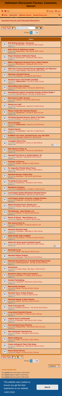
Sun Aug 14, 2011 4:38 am (30, 339)
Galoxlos (19, 100)
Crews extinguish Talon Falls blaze (22, 344)
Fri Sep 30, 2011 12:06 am (33, 314)
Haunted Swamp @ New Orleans (21, 299)
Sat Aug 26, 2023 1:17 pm (34, 64)
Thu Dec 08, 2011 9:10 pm (30, 288)
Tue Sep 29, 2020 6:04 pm (36, 88)
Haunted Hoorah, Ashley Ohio (20, 174)
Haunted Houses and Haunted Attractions (20, 21)
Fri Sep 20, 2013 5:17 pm (33, 225)
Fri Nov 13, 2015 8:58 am (34, 143)
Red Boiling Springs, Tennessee (21, 43)
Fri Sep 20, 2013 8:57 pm (31, 213)
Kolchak (18, 206)
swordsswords (20, 106)
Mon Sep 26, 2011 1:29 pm (33, 320)
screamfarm (20, 231)
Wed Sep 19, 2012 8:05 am (33, 257)
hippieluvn (19, 219)
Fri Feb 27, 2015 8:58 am (34, 170)
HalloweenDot (21, 81)
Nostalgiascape (21, 189)
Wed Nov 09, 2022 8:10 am (36, 70)
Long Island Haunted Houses (20, 312)
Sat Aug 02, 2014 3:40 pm (34, 182)
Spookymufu (20, 182)
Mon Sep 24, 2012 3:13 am (30, 251)
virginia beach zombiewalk (19, 319)
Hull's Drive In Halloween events (21, 49)
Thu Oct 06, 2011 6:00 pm (39, 307)
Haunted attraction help (17, 229)
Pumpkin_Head (21, 88)
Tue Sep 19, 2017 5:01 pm (30, 119)
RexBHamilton (20, 194)
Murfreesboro (20, 45)
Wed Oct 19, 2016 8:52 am (35, 124)
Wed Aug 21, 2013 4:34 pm (34, 231)
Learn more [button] (9, 392)
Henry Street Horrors (16, 351)
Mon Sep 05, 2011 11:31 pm (36, 327)
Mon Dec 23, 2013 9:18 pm (35, 194)
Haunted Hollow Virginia (18, 255)
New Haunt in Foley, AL (17, 149)
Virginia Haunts (14, 129)
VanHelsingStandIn (22, 262)
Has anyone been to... (17, 223)
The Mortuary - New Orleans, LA (21, 211)
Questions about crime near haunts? (23, 274)
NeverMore (19, 176)
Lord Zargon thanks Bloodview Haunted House (27, 193)
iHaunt (18, 288)
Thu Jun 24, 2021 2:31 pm (35, 81)
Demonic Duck (20, 244)
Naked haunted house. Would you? (22, 205)
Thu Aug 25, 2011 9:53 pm (30, 333)
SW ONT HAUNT (21, 94)
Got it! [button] (47, 387)
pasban (18, 163)
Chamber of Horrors (16, 162)
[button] (37, 32)
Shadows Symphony (22, 307)
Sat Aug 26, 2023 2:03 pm (34, 57)
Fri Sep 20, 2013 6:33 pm (32, 219)
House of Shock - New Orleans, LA (22, 217)
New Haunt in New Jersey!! (19, 98)
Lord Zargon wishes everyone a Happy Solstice (27, 198)
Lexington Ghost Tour (17, 141)
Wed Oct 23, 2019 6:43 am (35, 106)
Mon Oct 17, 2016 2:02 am (35, 131)
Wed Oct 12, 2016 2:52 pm (32, 137)
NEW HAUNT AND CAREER (19, 236)
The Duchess (20, 237)
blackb (18, 251)
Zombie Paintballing (16, 280)
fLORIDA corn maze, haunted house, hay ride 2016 (28, 136)
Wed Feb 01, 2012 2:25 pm (33, 282)
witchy (18, 339)
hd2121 (18, 119)
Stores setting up (15, 338)
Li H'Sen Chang (21, 269)
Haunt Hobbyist (21, 70)
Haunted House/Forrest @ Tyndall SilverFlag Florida (29, 261)
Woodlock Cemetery (16, 187)
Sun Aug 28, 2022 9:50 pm (32, 76)
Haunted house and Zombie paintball (23, 80)
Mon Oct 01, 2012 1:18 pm (35, 244)
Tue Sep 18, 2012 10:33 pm (39, 262)
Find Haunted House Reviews (20, 325)
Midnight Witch (20, 327)
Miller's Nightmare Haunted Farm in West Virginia (28, 62)
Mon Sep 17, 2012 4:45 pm (36, 269)
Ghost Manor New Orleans (19, 86)
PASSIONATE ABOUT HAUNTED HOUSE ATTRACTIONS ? (31, 92)
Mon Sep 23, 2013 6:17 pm (31, 206)
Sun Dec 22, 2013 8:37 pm (33, 200)
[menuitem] (6, 11)
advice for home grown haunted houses (24, 242)
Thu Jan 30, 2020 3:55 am (31, 100)
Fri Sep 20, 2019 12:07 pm (34, 112)
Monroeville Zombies (16, 286)
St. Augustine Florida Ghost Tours (22, 168)
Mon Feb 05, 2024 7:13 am (34, 51)
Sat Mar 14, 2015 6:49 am (30, 163)
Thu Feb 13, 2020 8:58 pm (37, 94)
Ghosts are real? (15, 104)
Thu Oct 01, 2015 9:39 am (34, 150)
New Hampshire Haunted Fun (20, 331)
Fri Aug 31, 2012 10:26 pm (33, 275)
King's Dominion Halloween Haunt (22, 56)
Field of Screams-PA (16, 306)
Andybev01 (19, 200)
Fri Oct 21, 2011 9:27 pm (30, 294)
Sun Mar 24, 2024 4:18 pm (34, 45)
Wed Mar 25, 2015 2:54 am (32, 157)
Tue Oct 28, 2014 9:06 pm (33, 176)
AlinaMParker (20, 112)
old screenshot (14, 123)
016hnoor (19, 157)
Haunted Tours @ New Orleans (20, 293)
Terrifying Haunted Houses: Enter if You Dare (26, 117)
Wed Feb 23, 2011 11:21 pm (35, 346)
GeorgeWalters (21, 131)
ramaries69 (19, 282)
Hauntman (19, 76)
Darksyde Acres (14, 250)
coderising (19, 137)
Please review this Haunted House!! (22, 111)
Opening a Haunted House (19, 74)
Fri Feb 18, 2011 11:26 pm (30, 352)
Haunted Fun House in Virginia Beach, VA (25, 155)
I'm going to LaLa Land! (17, 181)
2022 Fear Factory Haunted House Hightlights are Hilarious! (32, 69)
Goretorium (12, 267)
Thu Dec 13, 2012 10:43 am (35, 237)
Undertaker (19, 257)
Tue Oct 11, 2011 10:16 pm (30, 301)
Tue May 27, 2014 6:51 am (36, 189)
